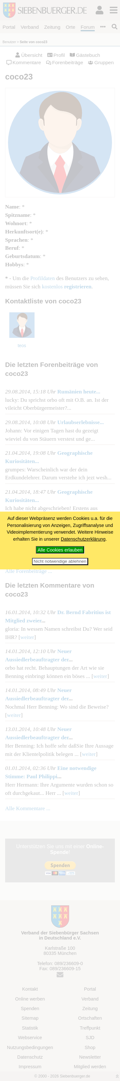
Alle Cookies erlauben (60, 549)
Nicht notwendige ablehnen (60, 561)
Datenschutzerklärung (83, 539)
